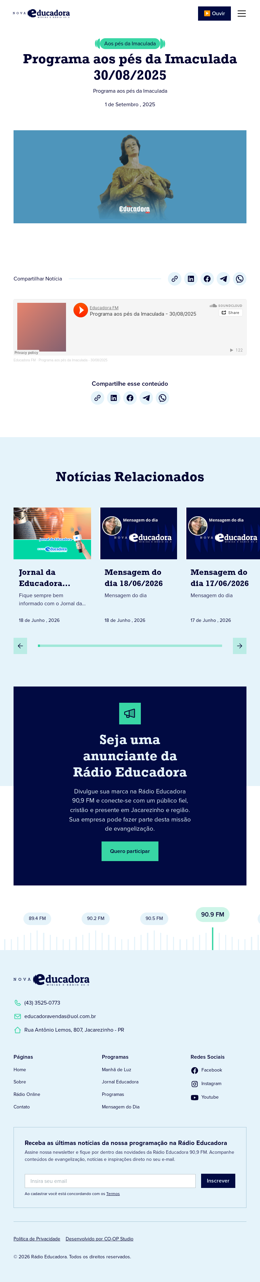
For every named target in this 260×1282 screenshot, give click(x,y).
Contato (22, 1106)
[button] (240, 13)
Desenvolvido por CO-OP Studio (99, 1238)
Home (20, 1069)
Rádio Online (27, 1094)
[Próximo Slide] (239, 646)
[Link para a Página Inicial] (51, 980)
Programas (113, 1094)
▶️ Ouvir (214, 13)
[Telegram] (223, 279)
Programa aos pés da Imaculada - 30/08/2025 (73, 360)
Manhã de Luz (116, 1069)
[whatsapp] (239, 279)
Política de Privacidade (37, 1238)
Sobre (20, 1081)
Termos (113, 1194)
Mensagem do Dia (120, 1106)
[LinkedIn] (191, 279)
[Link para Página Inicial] (41, 13)
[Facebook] (207, 279)
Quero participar (130, 851)
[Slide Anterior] (20, 646)
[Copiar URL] (174, 279)
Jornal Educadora (120, 1081)
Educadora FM (25, 360)
